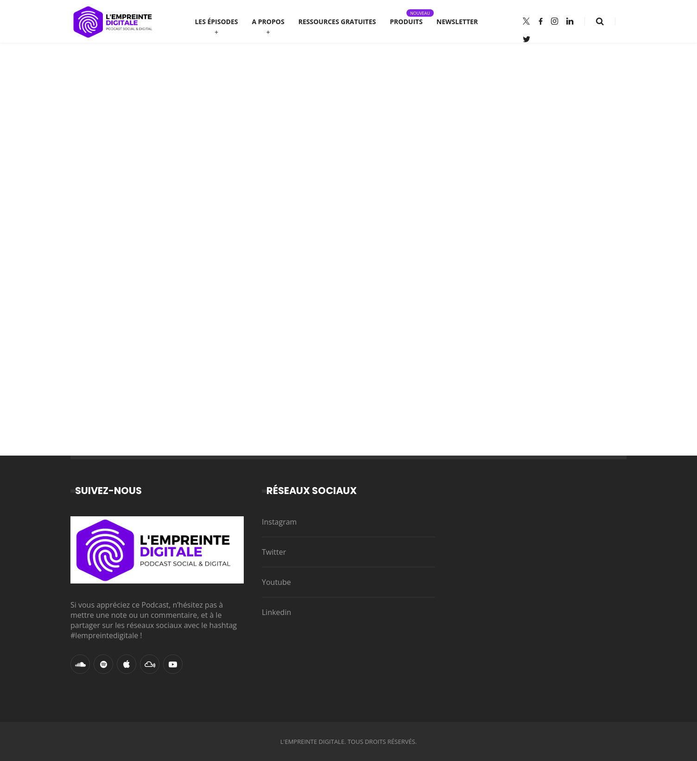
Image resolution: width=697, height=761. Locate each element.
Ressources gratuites (337, 21)
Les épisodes (216, 21)
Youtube (276, 582)
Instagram (279, 522)
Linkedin (276, 612)
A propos (268, 21)
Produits (406, 17)
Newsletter (457, 21)
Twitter (274, 552)
